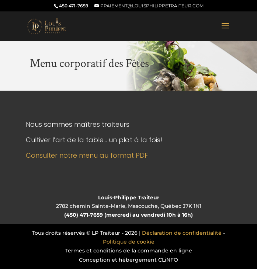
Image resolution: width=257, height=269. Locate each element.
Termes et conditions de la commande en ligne (128, 250)
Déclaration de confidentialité (182, 233)
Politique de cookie (128, 241)
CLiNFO (168, 259)
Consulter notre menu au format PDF (87, 155)
